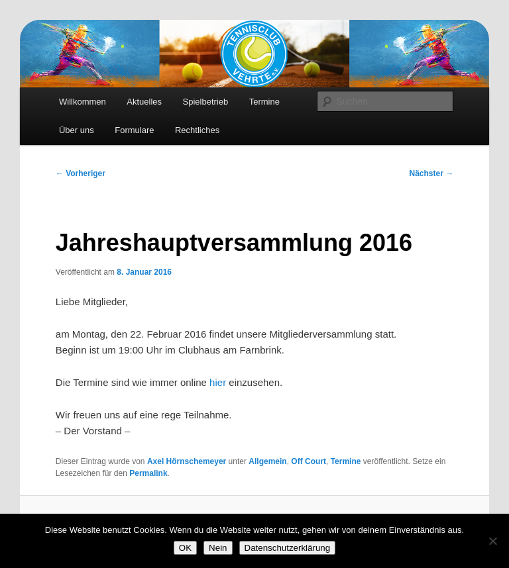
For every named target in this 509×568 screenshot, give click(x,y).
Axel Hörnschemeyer (186, 461)
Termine (264, 102)
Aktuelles (144, 102)
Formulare (134, 130)
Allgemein (267, 461)
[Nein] (492, 540)
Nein (218, 548)
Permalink (148, 473)
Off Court (308, 461)
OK (185, 548)
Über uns (76, 130)
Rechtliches (197, 130)
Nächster (432, 173)
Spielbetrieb (206, 102)
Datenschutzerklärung (288, 548)
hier (217, 382)
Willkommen (82, 102)
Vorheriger (80, 173)
